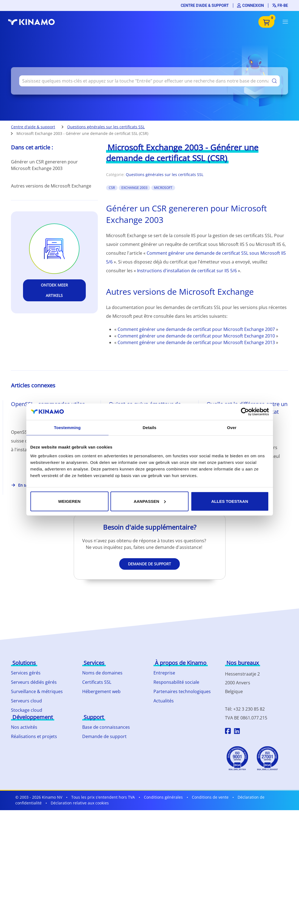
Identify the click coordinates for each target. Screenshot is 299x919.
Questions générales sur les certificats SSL (106, 126)
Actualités (163, 701)
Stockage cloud (26, 710)
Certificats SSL (96, 682)
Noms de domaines (102, 673)
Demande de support (149, 563)
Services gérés (26, 673)
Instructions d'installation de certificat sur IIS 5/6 (187, 271)
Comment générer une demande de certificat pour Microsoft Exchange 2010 (197, 336)
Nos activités (24, 727)
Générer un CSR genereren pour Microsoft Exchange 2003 (44, 165)
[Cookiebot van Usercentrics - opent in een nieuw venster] (245, 412)
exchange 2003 (134, 187)
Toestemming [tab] (67, 427)
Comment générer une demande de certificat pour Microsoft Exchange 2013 (197, 342)
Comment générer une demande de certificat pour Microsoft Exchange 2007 (197, 329)
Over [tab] (232, 427)
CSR (112, 187)
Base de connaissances (106, 727)
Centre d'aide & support (205, 5)
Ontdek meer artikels (54, 290)
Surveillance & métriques (37, 691)
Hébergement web (101, 691)
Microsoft (163, 187)
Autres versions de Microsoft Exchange (51, 186)
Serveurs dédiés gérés (34, 682)
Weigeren (69, 501)
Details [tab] (149, 427)
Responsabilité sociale (176, 682)
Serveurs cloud (26, 701)
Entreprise (164, 673)
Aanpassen (150, 501)
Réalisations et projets (34, 736)
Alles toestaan (229, 501)
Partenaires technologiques (182, 691)
